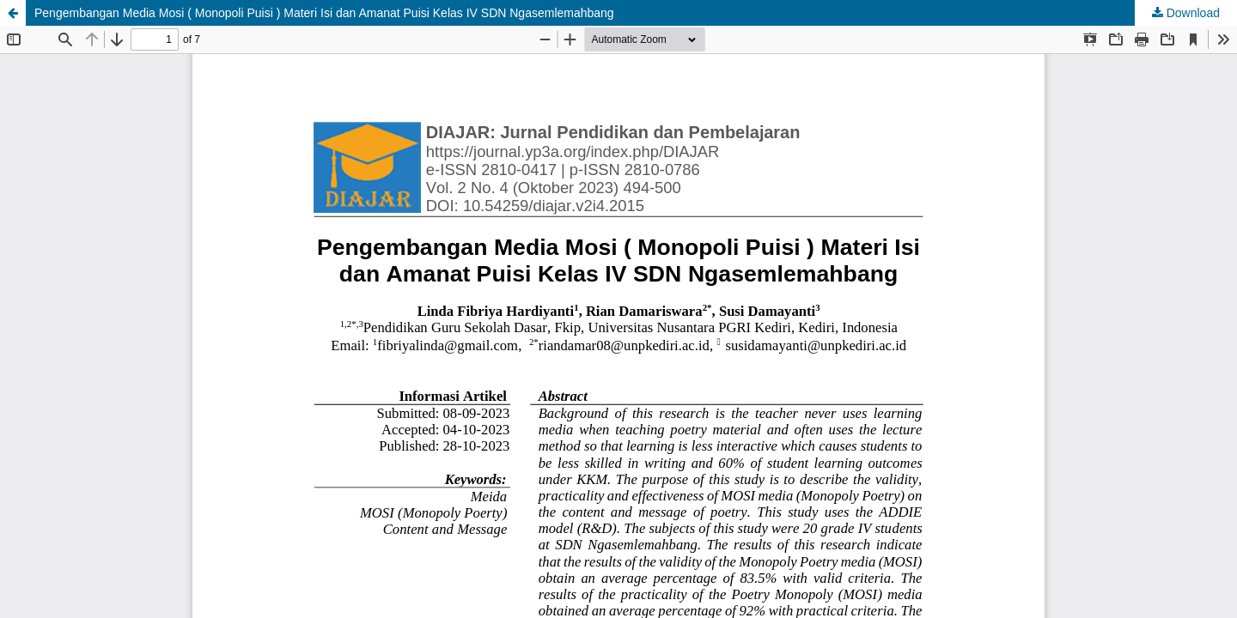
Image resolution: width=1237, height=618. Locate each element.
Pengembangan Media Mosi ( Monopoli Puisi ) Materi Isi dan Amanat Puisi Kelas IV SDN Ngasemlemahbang (324, 13)
